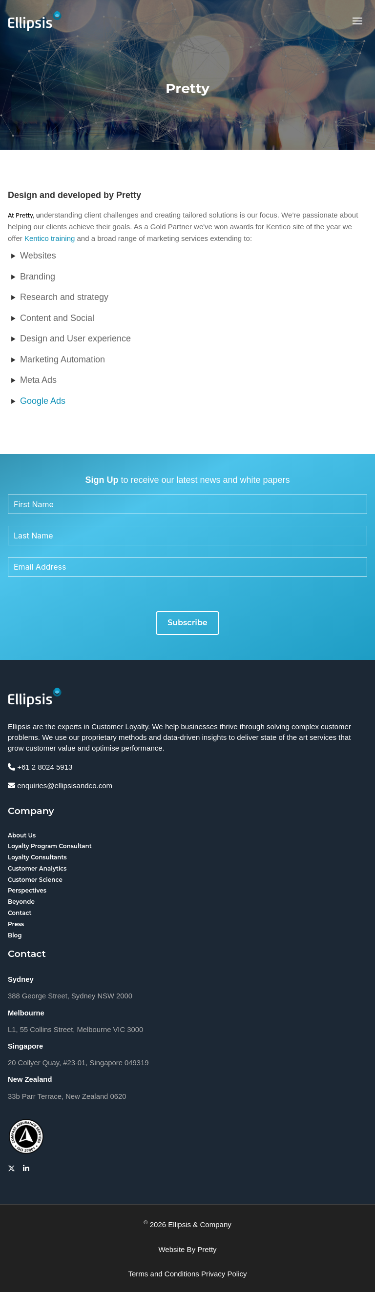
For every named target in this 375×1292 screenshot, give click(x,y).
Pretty (206, 1249)
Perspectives (27, 890)
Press (16, 924)
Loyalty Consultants (37, 857)
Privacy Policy (224, 1274)
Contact (20, 912)
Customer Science (35, 879)
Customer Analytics (37, 868)
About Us (22, 835)
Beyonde (21, 901)
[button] (357, 21)
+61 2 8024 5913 (40, 767)
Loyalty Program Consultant (50, 846)
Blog (15, 935)
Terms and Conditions (163, 1274)
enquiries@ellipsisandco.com (60, 785)
